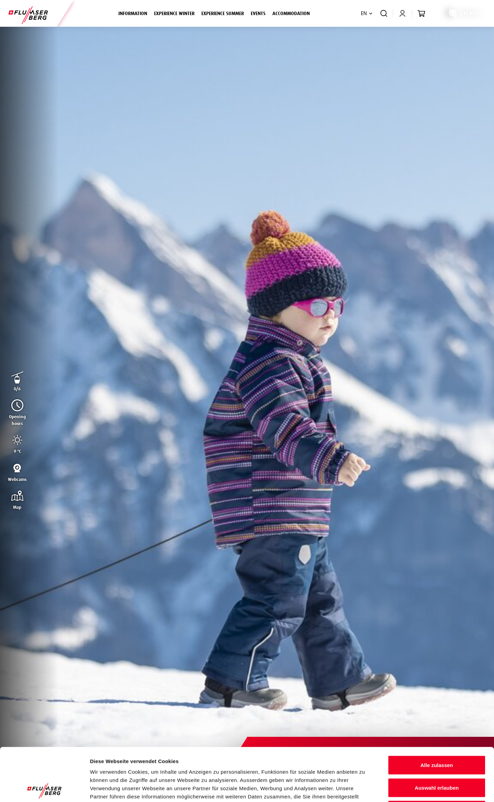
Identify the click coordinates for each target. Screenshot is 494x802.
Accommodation (291, 13)
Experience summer (224, 12)
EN (364, 13)
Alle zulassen (436, 712)
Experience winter (176, 12)
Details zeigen (365, 788)
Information (134, 12)
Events (258, 13)
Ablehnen (436, 757)
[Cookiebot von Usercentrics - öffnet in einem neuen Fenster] (44, 788)
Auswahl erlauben (437, 735)
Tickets (466, 13)
